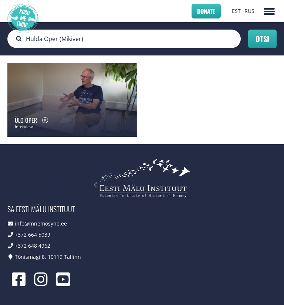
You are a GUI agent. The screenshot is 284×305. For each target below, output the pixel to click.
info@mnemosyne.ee (41, 223)
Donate (206, 11)
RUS (249, 10)
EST (236, 10)
